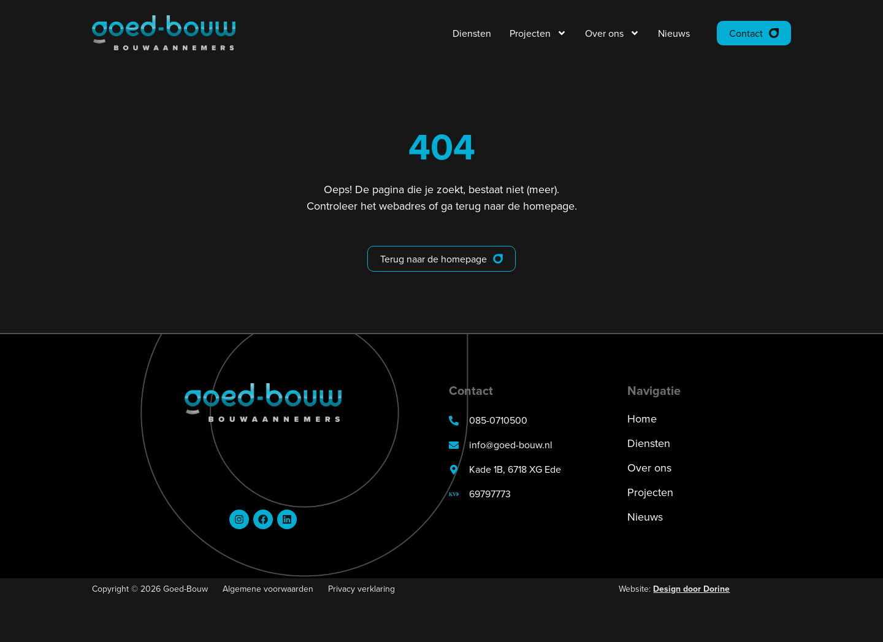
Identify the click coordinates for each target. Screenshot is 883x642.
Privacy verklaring (361, 589)
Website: (674, 589)
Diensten (472, 33)
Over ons (612, 33)
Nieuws (674, 33)
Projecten (538, 33)
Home (642, 419)
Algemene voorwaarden (268, 589)
